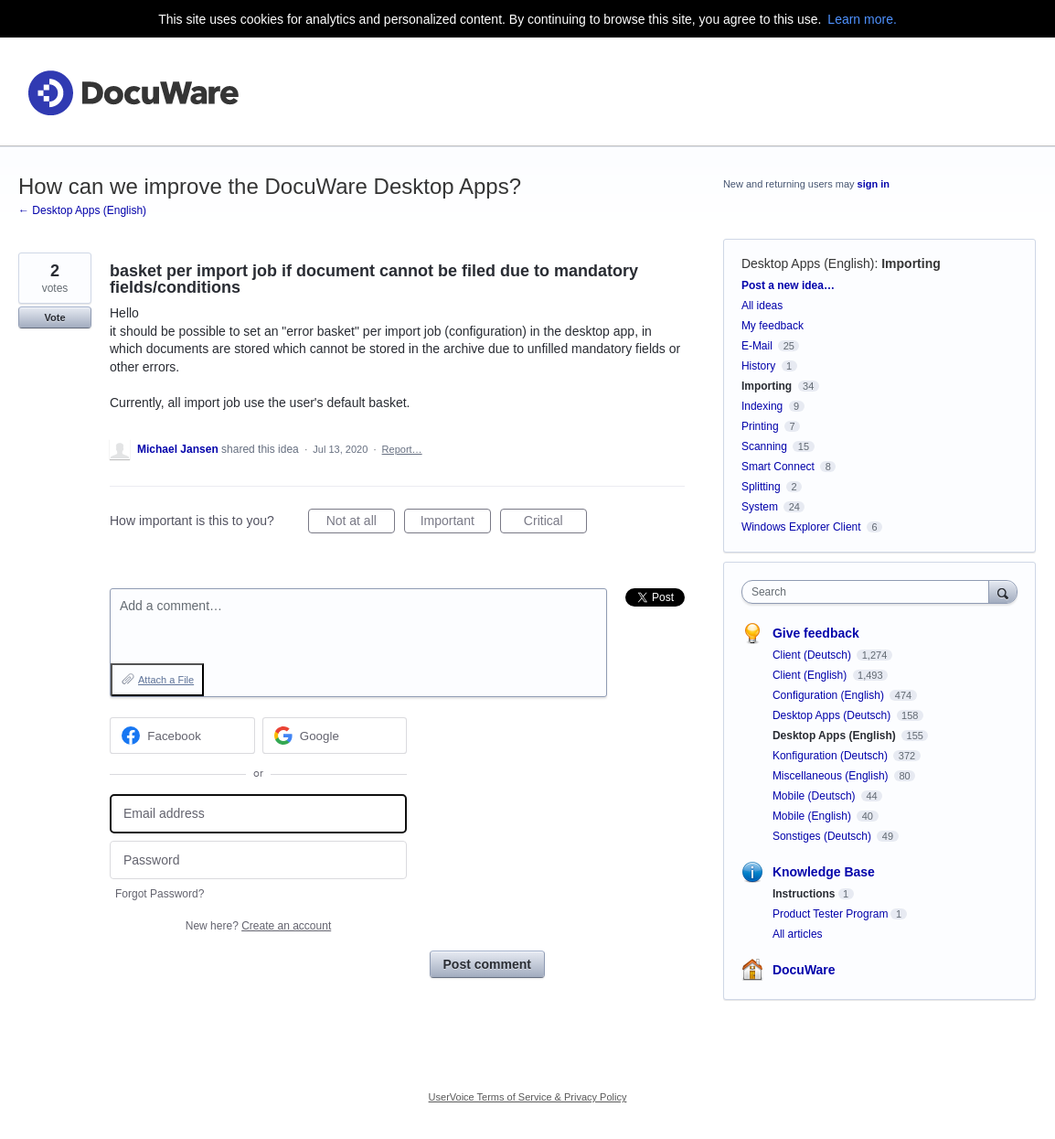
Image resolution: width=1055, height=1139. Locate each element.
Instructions (804, 893)
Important (456, 523)
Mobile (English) (813, 816)
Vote (54, 317)
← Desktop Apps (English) (82, 210)
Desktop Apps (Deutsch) (833, 715)
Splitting (761, 486)
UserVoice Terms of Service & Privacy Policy (528, 1096)
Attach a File (166, 679)
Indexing (762, 406)
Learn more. (861, 19)
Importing (911, 263)
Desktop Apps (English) (808, 263)
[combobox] (870, 592)
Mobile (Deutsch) (815, 796)
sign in (874, 183)
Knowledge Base (824, 872)
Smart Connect (778, 466)
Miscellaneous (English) (832, 775)
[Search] (1003, 591)
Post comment (487, 964)
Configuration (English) (830, 695)
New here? (258, 925)
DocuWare (804, 969)
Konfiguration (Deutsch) (831, 755)
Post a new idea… (788, 285)
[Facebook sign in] (182, 735)
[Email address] (258, 813)
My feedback (772, 325)
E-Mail (757, 345)
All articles (798, 934)
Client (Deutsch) (813, 655)
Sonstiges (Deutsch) (823, 836)
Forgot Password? (159, 893)
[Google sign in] (335, 735)
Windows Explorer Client (801, 527)
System (759, 506)
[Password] (258, 860)
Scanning (764, 446)
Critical (555, 523)
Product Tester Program (831, 914)
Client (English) (811, 675)
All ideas (762, 305)
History (758, 366)
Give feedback (816, 633)
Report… (402, 449)
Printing (760, 426)
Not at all (360, 523)
